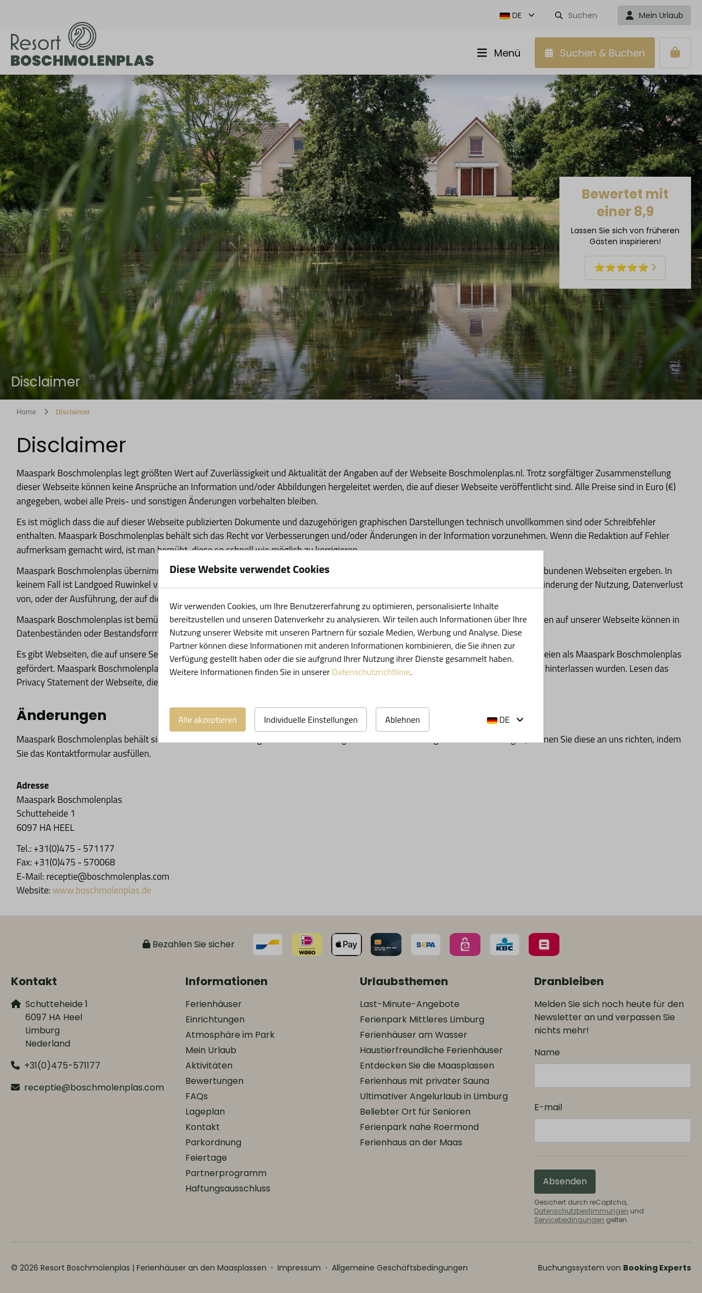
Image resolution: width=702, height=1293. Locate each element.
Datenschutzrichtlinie (371, 671)
